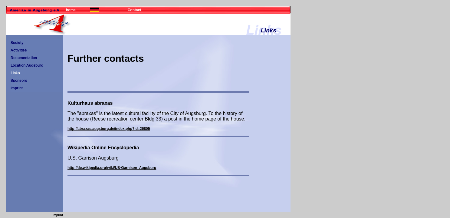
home (71, 10)
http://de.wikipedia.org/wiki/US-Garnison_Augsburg (111, 168)
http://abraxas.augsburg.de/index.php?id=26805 (108, 129)
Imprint (58, 215)
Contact (134, 10)
